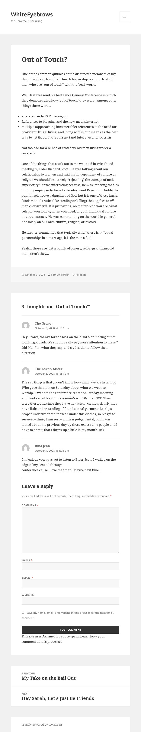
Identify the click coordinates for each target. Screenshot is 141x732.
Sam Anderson (60, 274)
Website (28, 595)
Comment (30, 505)
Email (27, 577)
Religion (80, 274)
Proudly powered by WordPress (42, 724)
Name (27, 560)
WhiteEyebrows (32, 14)
